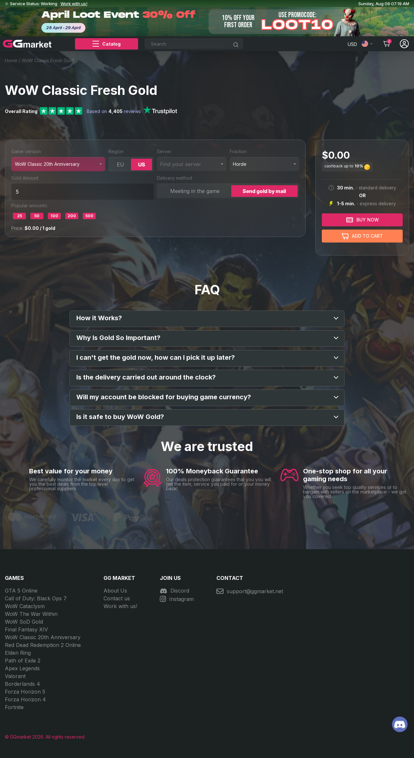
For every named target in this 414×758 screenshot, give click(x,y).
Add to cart (362, 236)
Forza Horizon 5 (25, 691)
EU (120, 164)
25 (19, 215)
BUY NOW (362, 220)
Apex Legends (22, 668)
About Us (115, 590)
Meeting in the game (195, 191)
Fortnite (14, 707)
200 (72, 215)
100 (54, 215)
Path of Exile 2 (22, 660)
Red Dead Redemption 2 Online (43, 645)
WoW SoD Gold (24, 621)
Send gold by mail (264, 191)
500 (89, 215)
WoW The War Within (31, 614)
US (141, 164)
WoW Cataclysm (25, 606)
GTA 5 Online (21, 590)
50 (36, 215)
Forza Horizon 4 (25, 699)
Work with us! (73, 3)
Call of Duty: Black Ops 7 (36, 598)
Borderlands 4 (22, 684)
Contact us (117, 598)
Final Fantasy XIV (26, 629)
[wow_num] (82, 192)
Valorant (15, 676)
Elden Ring (18, 653)
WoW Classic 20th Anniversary (43, 637)
